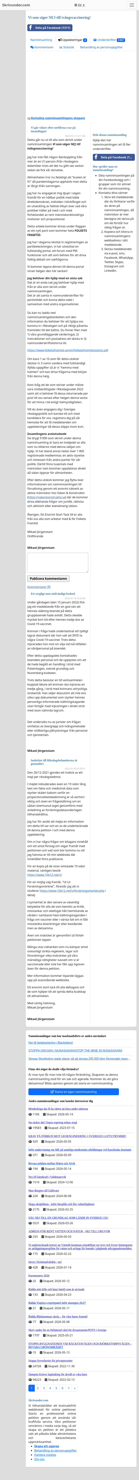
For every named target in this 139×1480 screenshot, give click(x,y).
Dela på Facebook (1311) (49, 28)
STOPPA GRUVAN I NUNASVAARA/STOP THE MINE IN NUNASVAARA (75, 1050)
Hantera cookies (45, 1455)
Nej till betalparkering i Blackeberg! (50, 1042)
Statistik (67, 47)
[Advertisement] (81, 85)
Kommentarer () (38, 587)
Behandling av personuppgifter (101, 47)
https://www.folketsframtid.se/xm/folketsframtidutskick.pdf (67, 350)
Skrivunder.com (16, 5)
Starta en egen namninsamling (74, 1092)
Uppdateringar (72, 40)
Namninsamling (41, 40)
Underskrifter (109, 40)
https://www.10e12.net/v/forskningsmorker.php (72, 891)
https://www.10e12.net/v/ (44, 875)
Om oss (39, 1459)
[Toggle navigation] (132, 5)
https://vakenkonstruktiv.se (46, 497)
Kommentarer (41, 47)
